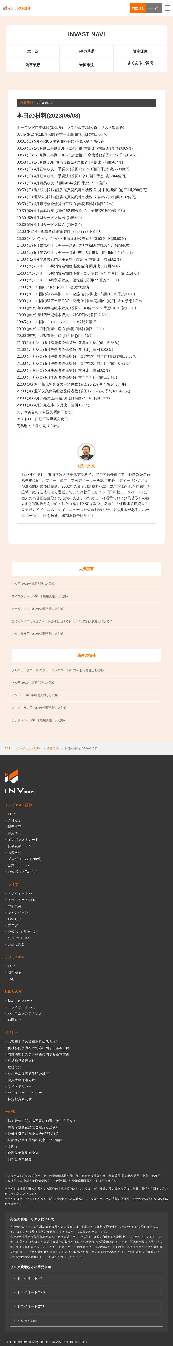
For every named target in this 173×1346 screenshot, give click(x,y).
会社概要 (15, 820)
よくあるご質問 (140, 63)
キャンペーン (18, 912)
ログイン (154, 8)
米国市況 (86, 65)
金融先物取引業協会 (23, 1153)
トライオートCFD (22, 900)
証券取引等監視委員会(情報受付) (33, 1133)
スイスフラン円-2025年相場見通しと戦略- (40, 707)
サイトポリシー (20, 1086)
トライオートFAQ (21, 1007)
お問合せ (15, 1020)
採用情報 (15, 833)
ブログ (13, 925)
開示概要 (15, 827)
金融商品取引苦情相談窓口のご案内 (35, 1140)
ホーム (32, 51)
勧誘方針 (15, 1067)
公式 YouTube (19, 938)
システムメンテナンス (25, 1013)
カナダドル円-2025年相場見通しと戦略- (38, 720)
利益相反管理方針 (21, 1061)
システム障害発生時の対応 (28, 1073)
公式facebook (19, 865)
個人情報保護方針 (21, 1080)
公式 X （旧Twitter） (24, 931)
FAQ (11, 979)
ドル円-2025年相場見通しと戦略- (34, 682)
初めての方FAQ (20, 1000)
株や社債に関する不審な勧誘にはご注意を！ (42, 1121)
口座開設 (138, 8)
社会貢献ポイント (21, 846)
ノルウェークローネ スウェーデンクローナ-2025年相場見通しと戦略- (58, 670)
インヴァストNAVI (28, 748)
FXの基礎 (86, 51)
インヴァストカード (23, 839)
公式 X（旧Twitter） (23, 871)
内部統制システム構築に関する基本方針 (39, 1054)
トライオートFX (20, 893)
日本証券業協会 (20, 1159)
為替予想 (32, 65)
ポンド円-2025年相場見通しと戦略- (35, 695)
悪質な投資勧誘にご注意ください (33, 1127)
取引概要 (15, 906)
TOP (8, 748)
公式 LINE (16, 944)
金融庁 (13, 1146)
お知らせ (15, 852)
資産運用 (140, 51)
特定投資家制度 (20, 1099)
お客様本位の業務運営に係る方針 (33, 1041)
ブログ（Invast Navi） (25, 859)
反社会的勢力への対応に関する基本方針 (39, 1048)
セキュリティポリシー (25, 1093)
